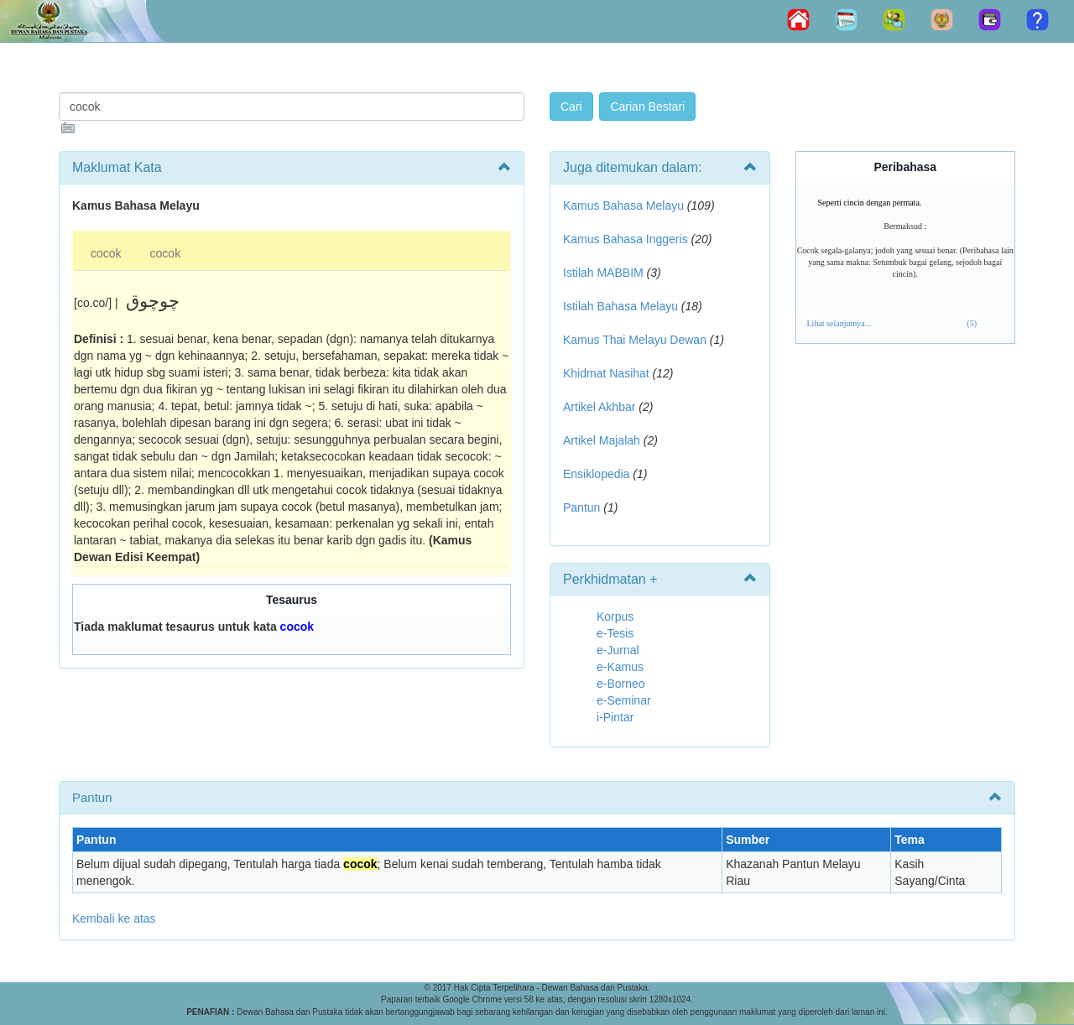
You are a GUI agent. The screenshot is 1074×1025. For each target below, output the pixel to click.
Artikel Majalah (601, 440)
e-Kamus (620, 667)
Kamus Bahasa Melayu (625, 205)
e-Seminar (624, 700)
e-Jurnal (618, 650)
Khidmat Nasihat (606, 373)
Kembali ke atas (114, 918)
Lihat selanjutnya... (839, 323)
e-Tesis (615, 633)
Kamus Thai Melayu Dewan (634, 339)
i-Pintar (615, 717)
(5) (972, 323)
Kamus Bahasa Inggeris (625, 239)
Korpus (615, 616)
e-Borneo (621, 683)
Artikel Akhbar (599, 407)
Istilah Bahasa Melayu (620, 306)
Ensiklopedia (596, 474)
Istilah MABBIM (603, 272)
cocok (106, 253)
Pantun (581, 507)
